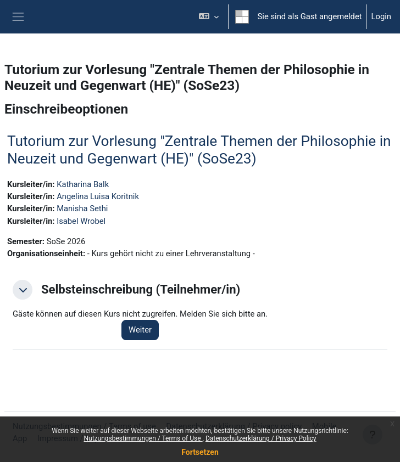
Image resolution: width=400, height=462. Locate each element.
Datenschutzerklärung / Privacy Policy (260, 438)
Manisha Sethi (82, 208)
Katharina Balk (83, 184)
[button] (208, 16)
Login (381, 16)
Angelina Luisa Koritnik (98, 196)
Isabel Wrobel (81, 221)
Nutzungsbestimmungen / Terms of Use (143, 438)
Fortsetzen (200, 452)
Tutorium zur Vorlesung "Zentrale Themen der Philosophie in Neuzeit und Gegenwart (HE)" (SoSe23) (199, 150)
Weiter (140, 330)
